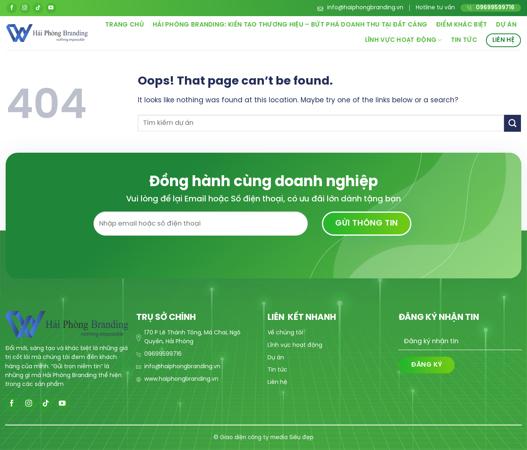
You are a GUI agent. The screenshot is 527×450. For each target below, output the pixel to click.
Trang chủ (124, 25)
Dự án (506, 25)
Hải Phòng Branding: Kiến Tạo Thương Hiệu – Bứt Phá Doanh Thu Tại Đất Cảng (290, 25)
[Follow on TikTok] (38, 8)
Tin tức (464, 40)
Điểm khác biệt (461, 25)
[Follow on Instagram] (25, 8)
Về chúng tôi (285, 333)
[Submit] (512, 123)
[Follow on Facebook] (11, 8)
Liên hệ (503, 40)
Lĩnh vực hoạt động (403, 40)
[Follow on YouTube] (51, 8)
